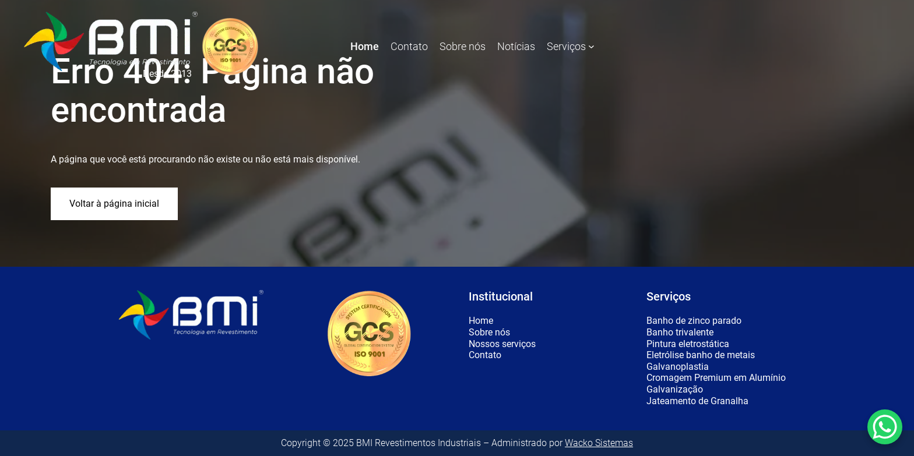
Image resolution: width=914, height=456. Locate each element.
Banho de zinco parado (693, 321)
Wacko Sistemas (599, 442)
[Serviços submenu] (591, 46)
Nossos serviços (502, 344)
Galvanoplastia (677, 367)
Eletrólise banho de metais (700, 355)
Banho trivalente (679, 332)
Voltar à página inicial (114, 203)
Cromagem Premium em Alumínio (716, 378)
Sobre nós (489, 332)
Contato (485, 355)
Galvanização (674, 389)
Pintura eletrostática (687, 344)
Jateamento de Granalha (697, 401)
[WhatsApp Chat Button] (884, 426)
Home (481, 321)
